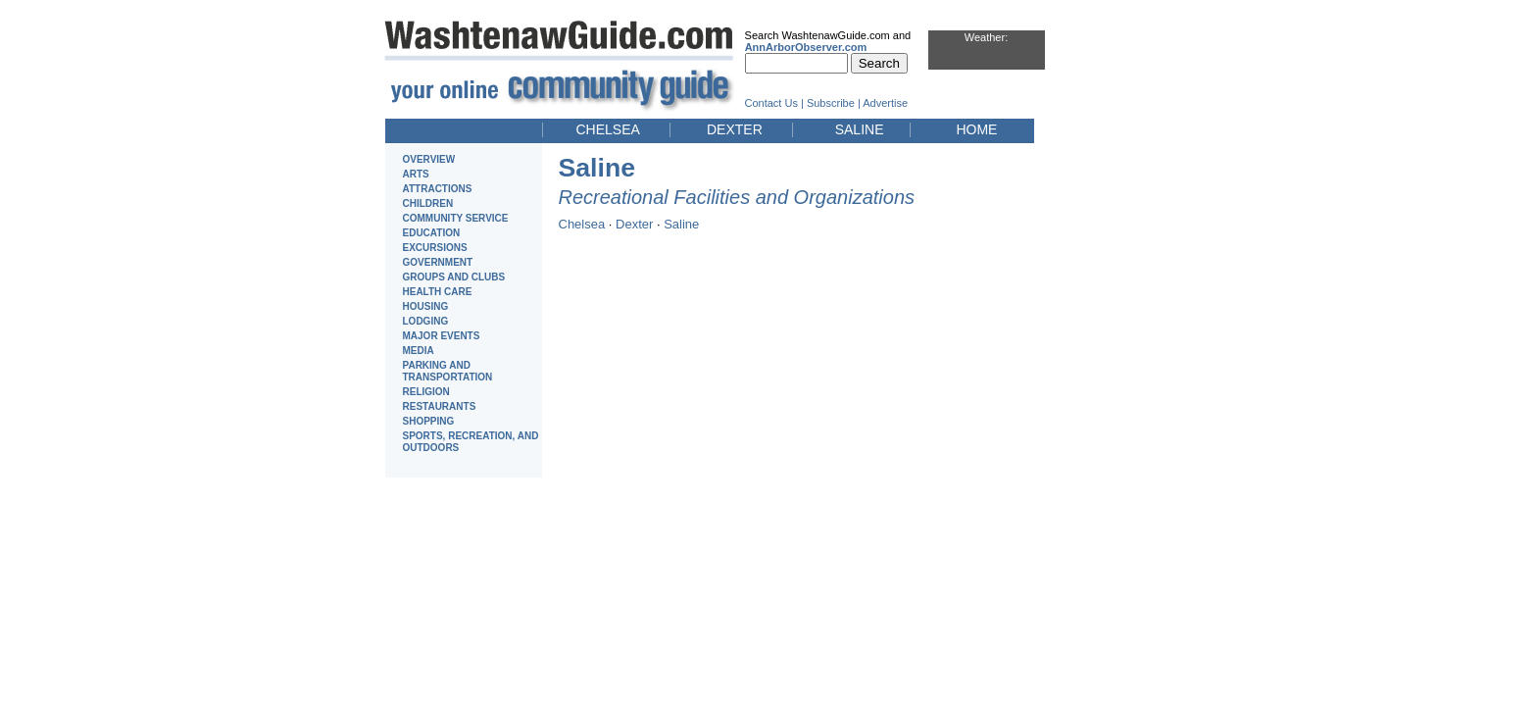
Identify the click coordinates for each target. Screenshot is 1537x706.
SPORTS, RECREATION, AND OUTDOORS (471, 441)
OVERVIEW (429, 159)
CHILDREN (428, 203)
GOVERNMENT (438, 262)
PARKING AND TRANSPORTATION (448, 371)
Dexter (634, 224)
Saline (681, 224)
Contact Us (771, 103)
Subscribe (831, 103)
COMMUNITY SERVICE (456, 218)
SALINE (859, 129)
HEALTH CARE (437, 291)
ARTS (416, 174)
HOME (976, 129)
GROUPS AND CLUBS (454, 277)
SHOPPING (429, 421)
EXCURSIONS (435, 247)
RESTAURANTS (439, 406)
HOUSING (426, 306)
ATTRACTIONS (437, 188)
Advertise (885, 103)
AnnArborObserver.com (806, 47)
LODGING (426, 321)
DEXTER (735, 129)
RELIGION (426, 391)
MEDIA (418, 350)
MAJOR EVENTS (441, 335)
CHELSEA (608, 129)
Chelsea (582, 224)
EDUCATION (432, 232)
